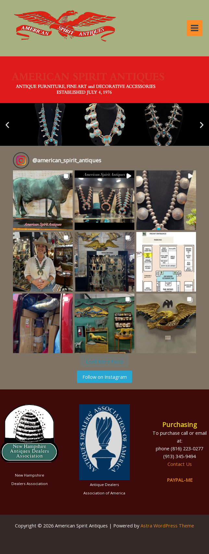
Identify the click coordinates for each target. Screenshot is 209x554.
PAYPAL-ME (179, 480)
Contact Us (179, 464)
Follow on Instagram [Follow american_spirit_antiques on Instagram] (104, 377)
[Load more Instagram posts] (104, 361)
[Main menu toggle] (195, 28)
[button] (7, 125)
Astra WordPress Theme (167, 525)
